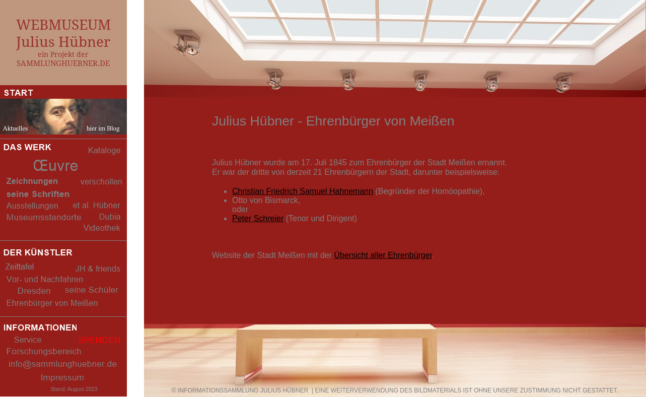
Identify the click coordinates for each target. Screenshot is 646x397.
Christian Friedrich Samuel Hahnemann (302, 191)
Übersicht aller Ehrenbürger (383, 255)
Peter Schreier (257, 218)
